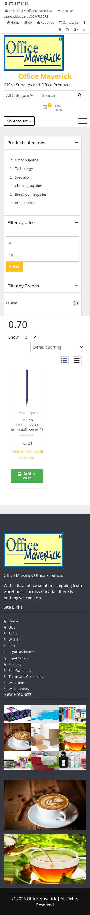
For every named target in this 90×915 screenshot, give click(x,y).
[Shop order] (58, 347)
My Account (18, 121)
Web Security (19, 688)
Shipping (15, 664)
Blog (12, 627)
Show (13, 337)
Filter (14, 266)
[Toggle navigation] (83, 121)
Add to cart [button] (30, 476)
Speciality (22, 177)
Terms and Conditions (26, 676)
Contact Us (68, 22)
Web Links (16, 682)
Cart (12, 645)
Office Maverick (45, 76)
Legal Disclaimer (21, 652)
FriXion (11, 303)
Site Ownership (20, 670)
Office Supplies (27, 413)
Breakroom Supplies (31, 194)
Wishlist (15, 639)
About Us (45, 22)
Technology (24, 168)
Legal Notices (19, 658)
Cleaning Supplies (28, 185)
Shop (28, 22)
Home (13, 22)
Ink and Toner (25, 202)
